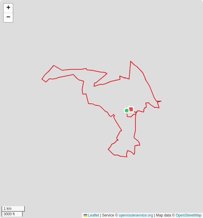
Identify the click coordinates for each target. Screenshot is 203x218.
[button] (126, 110)
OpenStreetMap (188, 215)
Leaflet (91, 215)
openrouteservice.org (136, 215)
